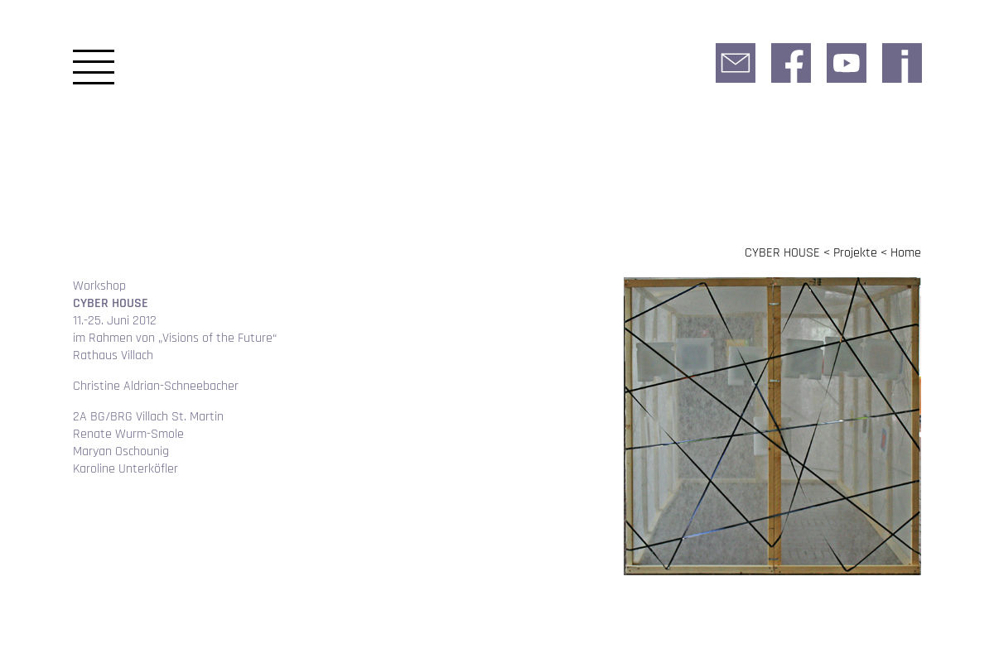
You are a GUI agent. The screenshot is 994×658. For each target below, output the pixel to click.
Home (905, 253)
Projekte (855, 253)
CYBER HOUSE (782, 253)
